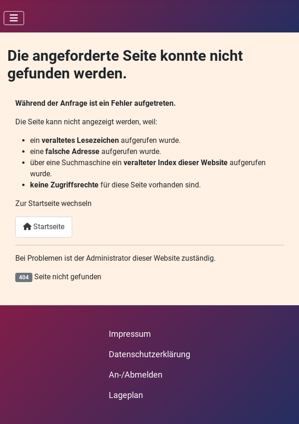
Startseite (43, 226)
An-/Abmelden (135, 374)
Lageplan (126, 395)
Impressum (130, 334)
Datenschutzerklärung (149, 354)
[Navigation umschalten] (14, 18)
